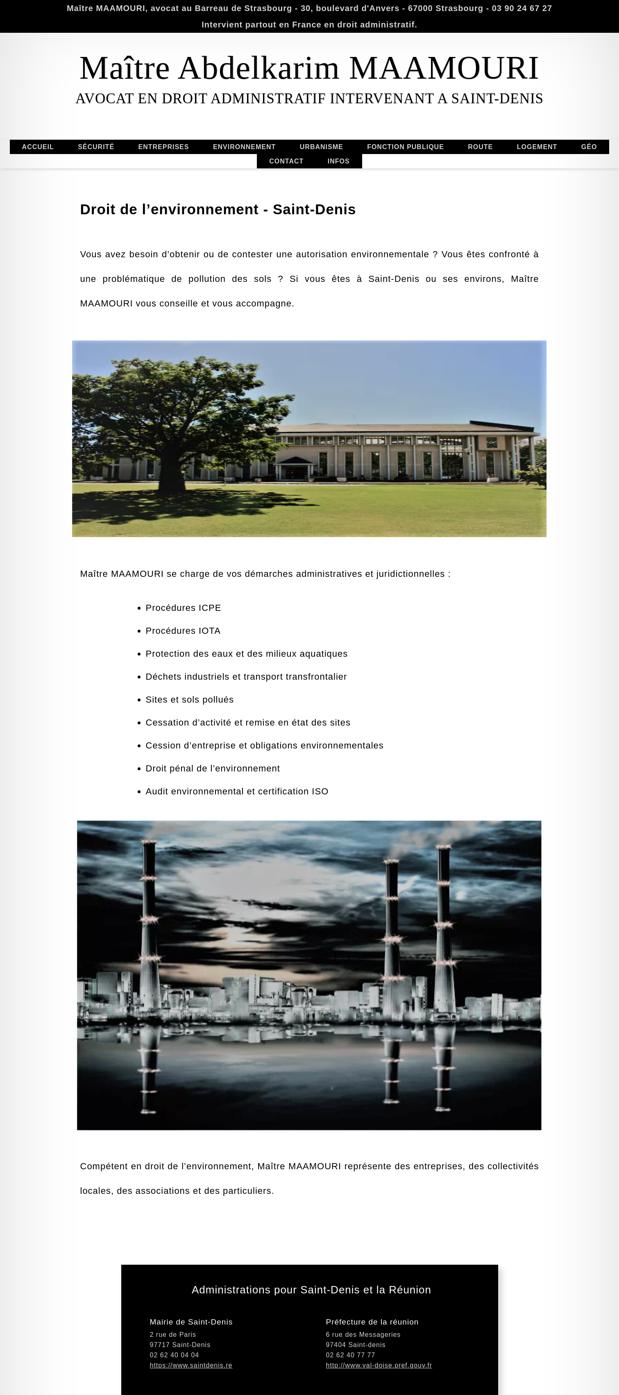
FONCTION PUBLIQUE (403, 146)
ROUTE (480, 145)
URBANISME (321, 145)
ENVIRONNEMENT (244, 145)
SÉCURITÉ (98, 146)
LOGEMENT (537, 148)
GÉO (589, 145)
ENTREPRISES (165, 146)
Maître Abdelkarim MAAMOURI (309, 68)
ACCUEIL (36, 146)
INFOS (339, 159)
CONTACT (285, 161)
